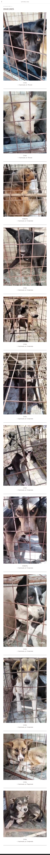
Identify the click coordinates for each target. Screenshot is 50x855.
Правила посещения (30, 833)
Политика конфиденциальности (11, 843)
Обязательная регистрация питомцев (33, 842)
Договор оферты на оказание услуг (12, 847)
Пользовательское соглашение (11, 845)
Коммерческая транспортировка (32, 836)
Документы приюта (9, 842)
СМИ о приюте (29, 834)
